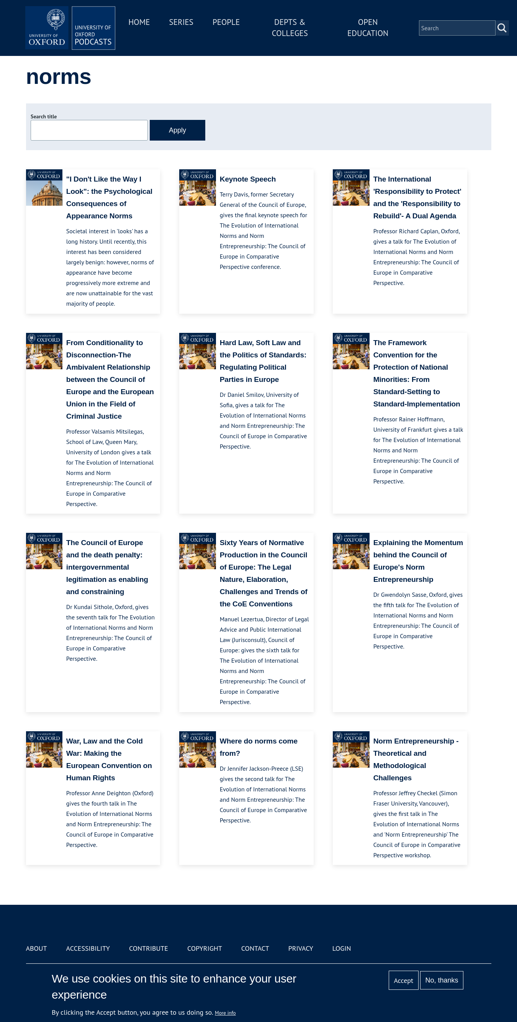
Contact (255, 948)
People (228, 22)
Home (141, 22)
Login (341, 948)
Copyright (204, 948)
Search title (44, 116)
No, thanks (441, 980)
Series (184, 22)
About (36, 948)
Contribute (148, 948)
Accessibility (88, 948)
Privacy (300, 948)
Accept (403, 980)
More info (225, 1012)
